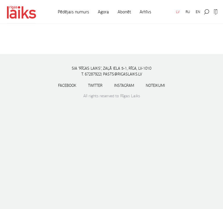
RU (188, 12)
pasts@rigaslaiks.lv (122, 74)
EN (198, 12)
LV (178, 12)
